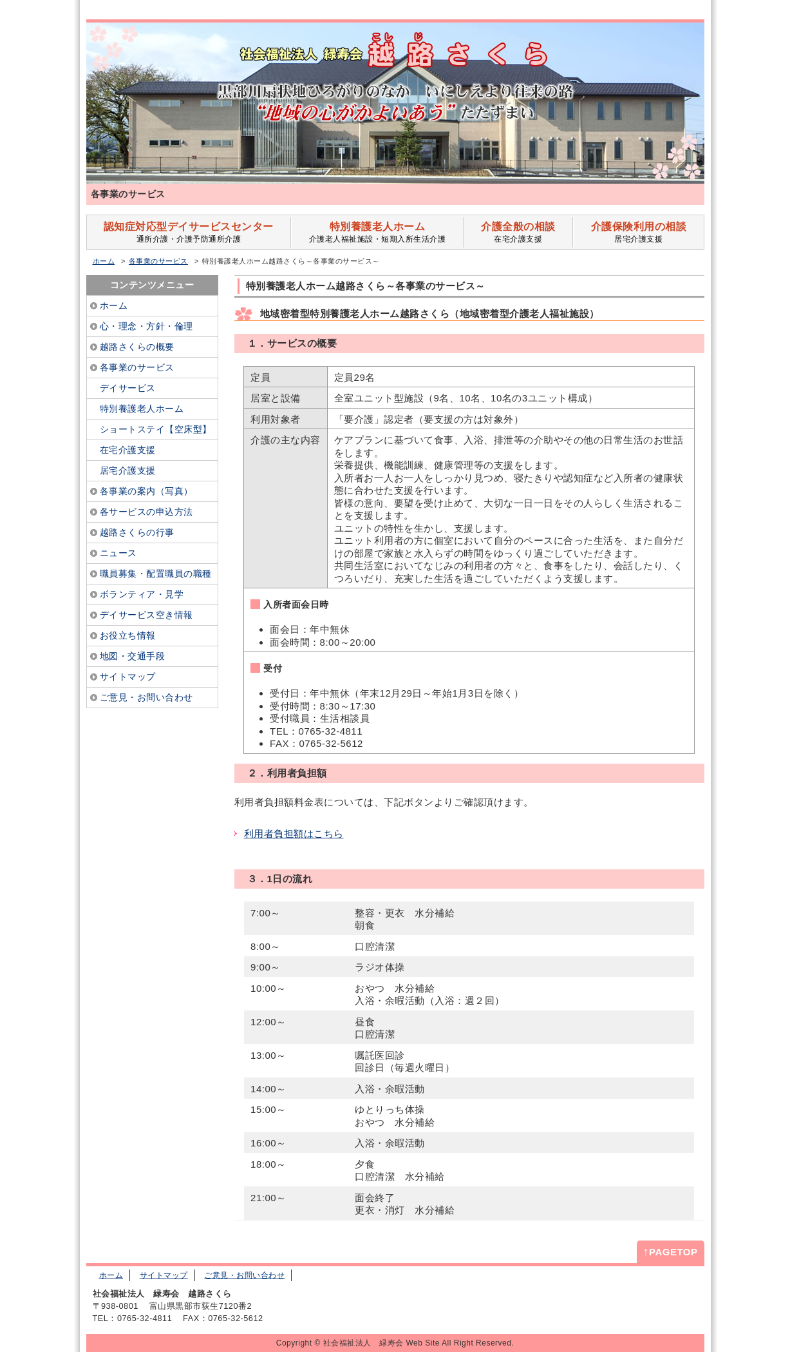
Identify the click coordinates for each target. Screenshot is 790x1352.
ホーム (104, 261)
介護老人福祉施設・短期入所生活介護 (377, 232)
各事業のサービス (158, 261)
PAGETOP (670, 1251)
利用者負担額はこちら (294, 833)
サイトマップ (164, 1275)
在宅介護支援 (518, 232)
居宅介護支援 (638, 232)
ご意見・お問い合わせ (244, 1275)
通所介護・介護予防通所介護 (189, 232)
